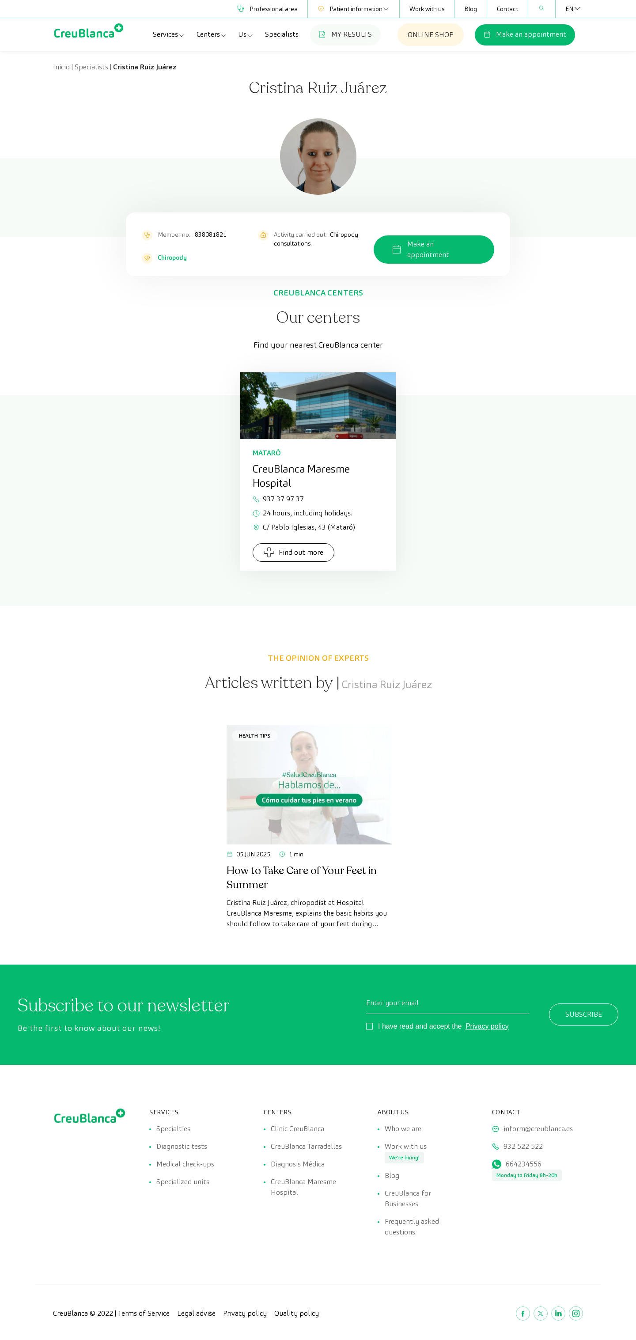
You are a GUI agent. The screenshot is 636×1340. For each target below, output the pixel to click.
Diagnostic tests (181, 1146)
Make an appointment (525, 34)
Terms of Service (144, 1313)
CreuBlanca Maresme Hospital (303, 1187)
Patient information (354, 9)
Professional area (267, 9)
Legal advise (196, 1313)
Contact (507, 9)
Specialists (282, 34)
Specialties (173, 1128)
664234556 (523, 1164)
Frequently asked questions (412, 1227)
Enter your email (392, 1002)
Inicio (61, 67)
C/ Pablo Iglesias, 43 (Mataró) (304, 527)
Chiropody (172, 257)
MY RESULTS (345, 34)
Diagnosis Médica (298, 1164)
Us (246, 34)
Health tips (254, 735)
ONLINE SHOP (431, 34)
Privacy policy (487, 1026)
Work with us (426, 9)
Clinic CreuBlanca (297, 1128)
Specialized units (182, 1181)
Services (169, 34)
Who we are (403, 1128)
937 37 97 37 (278, 498)
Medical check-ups (185, 1164)
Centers (212, 34)
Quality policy (296, 1313)
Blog (470, 9)
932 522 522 (523, 1146)
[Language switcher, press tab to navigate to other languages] (569, 9)
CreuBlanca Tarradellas (306, 1146)
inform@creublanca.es (538, 1128)
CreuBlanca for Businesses (408, 1198)
